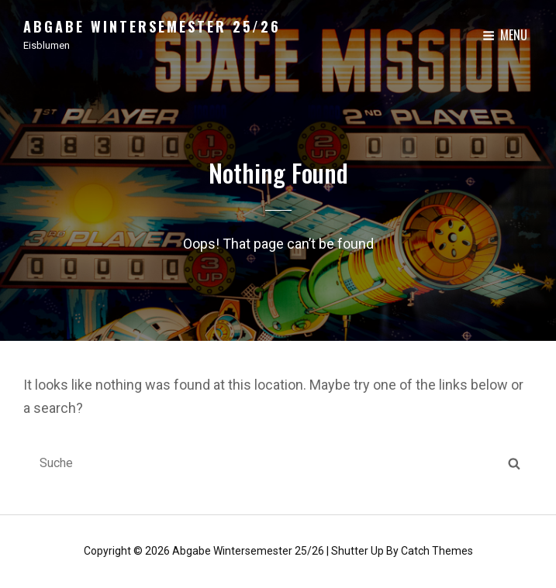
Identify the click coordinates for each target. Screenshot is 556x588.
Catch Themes (437, 551)
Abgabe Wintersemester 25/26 (152, 26)
